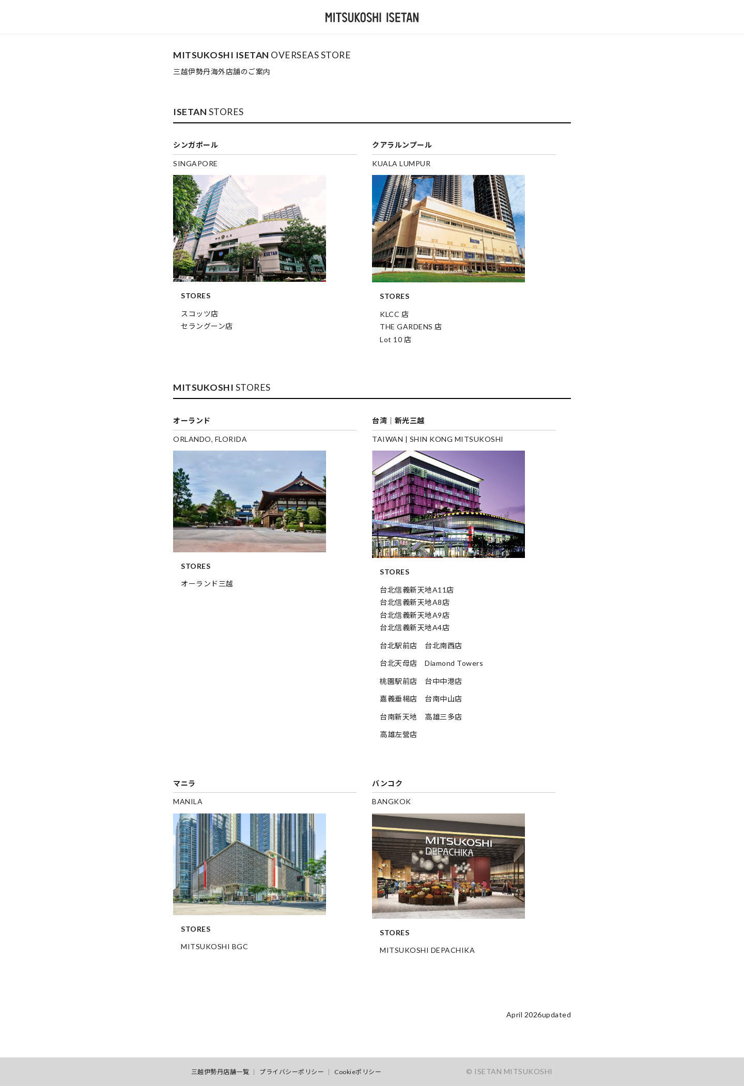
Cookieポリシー (357, 1072)
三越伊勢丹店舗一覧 (220, 1072)
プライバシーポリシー (291, 1072)
